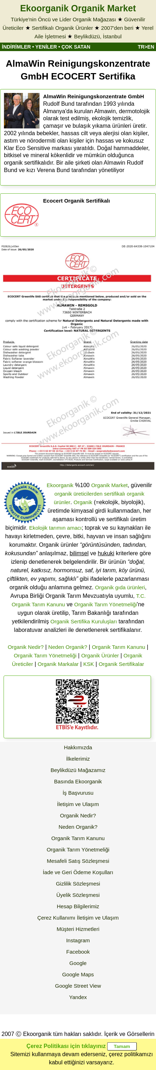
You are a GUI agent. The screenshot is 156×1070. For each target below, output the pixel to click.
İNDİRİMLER (16, 47)
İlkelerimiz (78, 759)
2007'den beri (117, 28)
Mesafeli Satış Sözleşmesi (78, 861)
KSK (88, 664)
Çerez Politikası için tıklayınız (65, 1046)
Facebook (78, 952)
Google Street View (78, 986)
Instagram (78, 940)
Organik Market (109, 485)
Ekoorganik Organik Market (78, 8)
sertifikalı (114, 494)
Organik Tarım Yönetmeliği (105, 604)
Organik (83, 502)
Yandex (78, 997)
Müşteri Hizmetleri (78, 929)
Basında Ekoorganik (78, 781)
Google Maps (78, 974)
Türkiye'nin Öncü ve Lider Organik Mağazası (63, 19)
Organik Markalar (58, 664)
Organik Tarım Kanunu (118, 647)
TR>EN (146, 47)
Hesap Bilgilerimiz (78, 906)
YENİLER (46, 47)
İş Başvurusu (78, 793)
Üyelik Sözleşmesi (78, 895)
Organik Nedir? (26, 647)
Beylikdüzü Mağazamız (78, 770)
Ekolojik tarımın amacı (55, 528)
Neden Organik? (67, 647)
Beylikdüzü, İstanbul (97, 36)
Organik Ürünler (100, 655)
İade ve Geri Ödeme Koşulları (78, 872)
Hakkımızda (78, 747)
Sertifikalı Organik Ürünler (62, 28)
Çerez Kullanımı (56, 918)
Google (78, 963)
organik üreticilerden (78, 494)
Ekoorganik (60, 485)
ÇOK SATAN (75, 47)
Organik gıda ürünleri (120, 587)
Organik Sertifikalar (121, 664)
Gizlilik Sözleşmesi (78, 884)
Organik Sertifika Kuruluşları (84, 621)
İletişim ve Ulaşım (78, 804)
